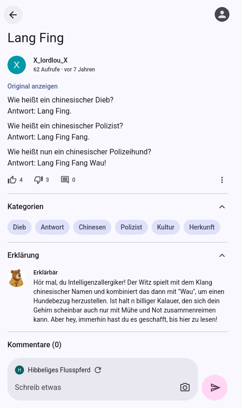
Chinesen (92, 227)
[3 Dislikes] (41, 179)
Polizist (131, 227)
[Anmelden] (222, 14)
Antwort (52, 227)
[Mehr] (222, 179)
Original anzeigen (32, 86)
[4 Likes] (15, 179)
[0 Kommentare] (68, 179)
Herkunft (202, 227)
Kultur (165, 227)
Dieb (19, 227)
